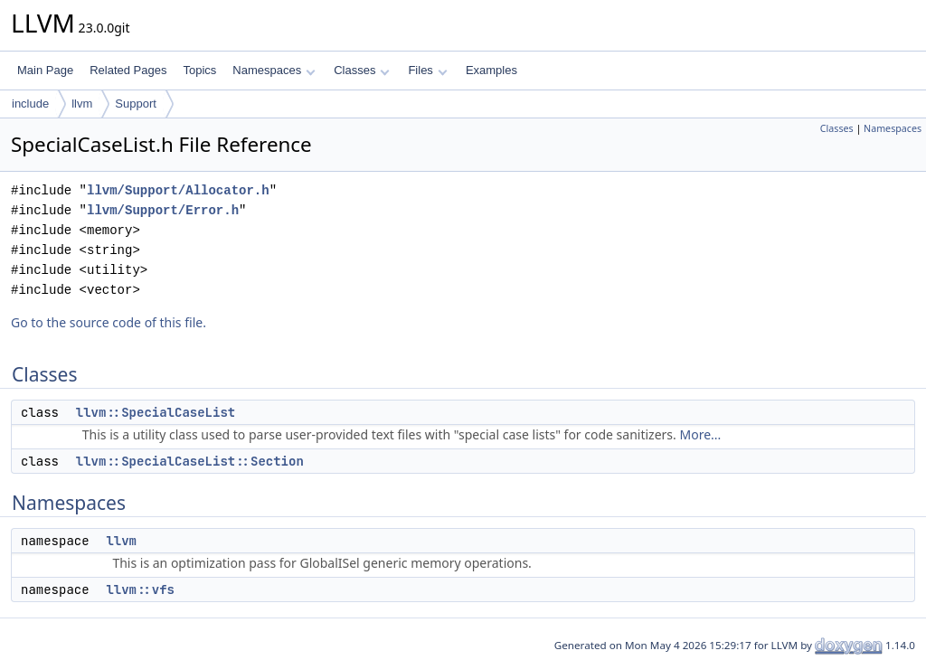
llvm (81, 103)
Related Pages (128, 70)
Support (135, 103)
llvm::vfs (140, 589)
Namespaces (273, 70)
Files (427, 70)
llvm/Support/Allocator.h (178, 190)
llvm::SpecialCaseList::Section (190, 461)
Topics (199, 70)
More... (700, 434)
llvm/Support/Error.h (163, 210)
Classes (362, 70)
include (30, 103)
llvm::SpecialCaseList (155, 412)
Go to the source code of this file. (108, 322)
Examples (491, 70)
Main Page (45, 70)
